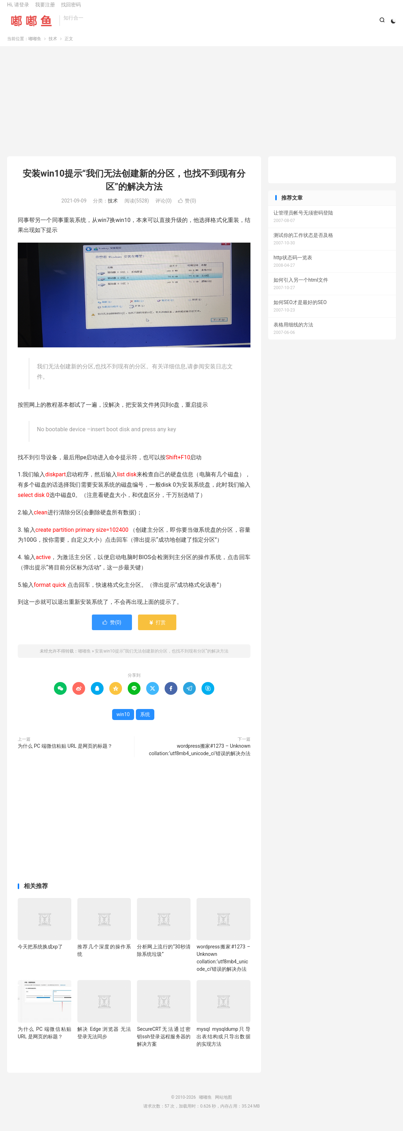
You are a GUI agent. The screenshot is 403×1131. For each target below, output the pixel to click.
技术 (53, 45)
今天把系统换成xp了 (40, 954)
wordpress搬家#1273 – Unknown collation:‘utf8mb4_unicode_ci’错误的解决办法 (199, 757)
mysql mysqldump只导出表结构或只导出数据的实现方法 (223, 1043)
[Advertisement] (201, 110)
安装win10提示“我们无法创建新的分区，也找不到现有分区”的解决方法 (161, 658)
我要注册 (45, 9)
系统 (145, 722)
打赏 (157, 630)
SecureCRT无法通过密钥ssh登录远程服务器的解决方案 (164, 1043)
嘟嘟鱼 (31, 25)
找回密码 (71, 9)
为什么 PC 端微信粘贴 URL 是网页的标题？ (65, 753)
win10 (122, 722)
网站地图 (223, 1104)
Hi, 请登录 (18, 9)
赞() (187, 208)
